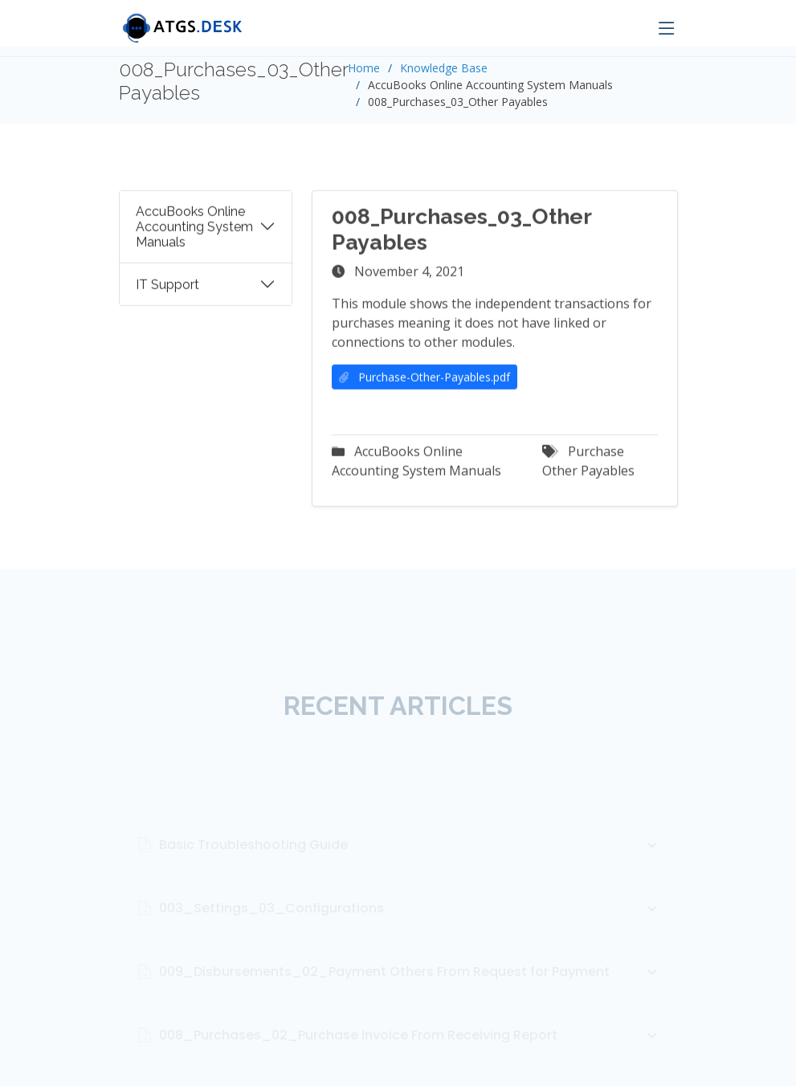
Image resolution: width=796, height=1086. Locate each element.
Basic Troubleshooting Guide (410, 866)
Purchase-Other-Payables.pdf (424, 382)
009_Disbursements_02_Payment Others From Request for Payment (410, 993)
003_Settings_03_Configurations (410, 930)
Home (364, 68)
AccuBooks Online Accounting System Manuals (194, 232)
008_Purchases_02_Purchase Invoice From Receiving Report (410, 1057)
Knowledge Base (444, 68)
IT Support (167, 289)
